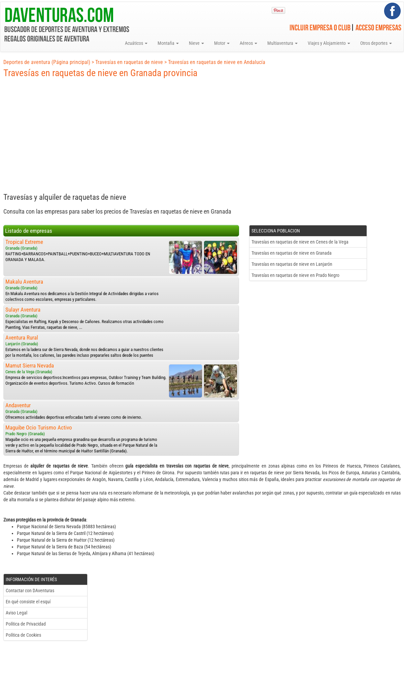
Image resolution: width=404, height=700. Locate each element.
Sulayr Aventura (22, 309)
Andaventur (18, 405)
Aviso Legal (16, 612)
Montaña (168, 43)
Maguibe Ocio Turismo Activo (38, 427)
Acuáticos (136, 43)
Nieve (196, 43)
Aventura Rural (21, 337)
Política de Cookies (23, 635)
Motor (222, 43)
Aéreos (248, 43)
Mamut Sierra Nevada (29, 365)
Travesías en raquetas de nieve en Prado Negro (295, 275)
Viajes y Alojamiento (329, 43)
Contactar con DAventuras (30, 590)
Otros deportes (376, 43)
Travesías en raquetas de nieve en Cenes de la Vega (299, 242)
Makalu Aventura (24, 281)
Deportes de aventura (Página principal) (46, 62)
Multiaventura (282, 43)
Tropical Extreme (24, 241)
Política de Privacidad (26, 624)
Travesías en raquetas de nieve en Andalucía (216, 62)
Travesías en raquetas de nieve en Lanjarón (291, 264)
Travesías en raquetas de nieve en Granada (291, 253)
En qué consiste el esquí (28, 601)
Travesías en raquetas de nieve (129, 62)
